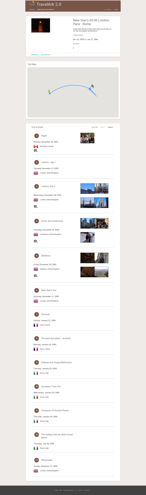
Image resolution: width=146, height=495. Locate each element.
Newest (110, 127)
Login (116, 9)
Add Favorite (45, 55)
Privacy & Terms (68, 490)
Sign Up (108, 9)
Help (56, 490)
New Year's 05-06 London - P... (46, 9)
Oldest (102, 127)
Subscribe (34, 55)
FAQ (60, 490)
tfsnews (31, 9)
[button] (88, 89)
